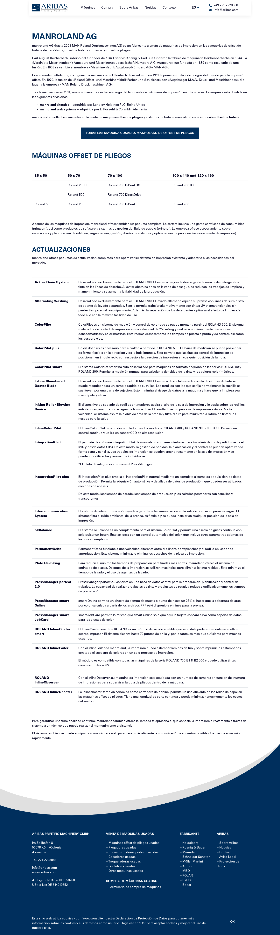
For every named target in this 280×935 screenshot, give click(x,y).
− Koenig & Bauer (193, 847)
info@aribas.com (44, 867)
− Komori (186, 866)
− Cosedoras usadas (121, 857)
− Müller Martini (191, 861)
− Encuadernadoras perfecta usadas (132, 852)
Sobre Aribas (128, 7)
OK (232, 922)
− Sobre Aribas (227, 843)
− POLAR (186, 875)
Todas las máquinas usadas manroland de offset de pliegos (140, 133)
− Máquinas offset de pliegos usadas (132, 843)
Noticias (150, 7)
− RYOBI (186, 880)
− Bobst (185, 885)
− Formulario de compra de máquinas (133, 887)
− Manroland (189, 852)
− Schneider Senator (195, 857)
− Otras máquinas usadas (124, 871)
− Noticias (224, 847)
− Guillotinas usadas (120, 866)
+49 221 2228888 (44, 860)
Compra (107, 7)
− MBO (185, 871)
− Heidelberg (189, 843)
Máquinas (87, 7)
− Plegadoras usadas (121, 847)
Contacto (169, 7)
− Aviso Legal (226, 857)
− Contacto (225, 852)
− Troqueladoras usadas (123, 861)
